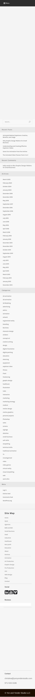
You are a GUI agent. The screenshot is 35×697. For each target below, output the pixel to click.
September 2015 (8, 253)
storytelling (6, 444)
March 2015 (6, 274)
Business (6, 328)
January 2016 (7, 239)
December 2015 (7, 243)
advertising (6, 306)
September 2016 (8, 211)
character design (8, 331)
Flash (4, 373)
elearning (6, 359)
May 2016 (6, 225)
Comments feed (8, 497)
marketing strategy (9, 401)
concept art (6, 338)
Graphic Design (9, 564)
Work (6, 521)
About (6, 551)
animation (6, 314)
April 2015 (6, 271)
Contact (7, 581)
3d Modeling (7, 303)
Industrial (8, 538)
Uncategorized (7, 458)
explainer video (7, 366)
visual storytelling (8, 472)
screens (5, 426)
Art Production (9, 561)
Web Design (8, 574)
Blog (6, 578)
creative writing (8, 342)
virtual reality (7, 468)
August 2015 (7, 257)
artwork (5, 317)
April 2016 (6, 229)
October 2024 (7, 186)
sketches (5, 433)
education (6, 356)
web (4, 475)
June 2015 (6, 264)
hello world (6, 166)
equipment (6, 363)
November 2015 (8, 246)
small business (7, 437)
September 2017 (8, 204)
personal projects (8, 416)
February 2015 (7, 278)
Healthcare (8, 541)
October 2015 (7, 250)
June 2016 (6, 222)
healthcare (6, 384)
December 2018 (8, 193)
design (5, 345)
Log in (5, 490)
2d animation (7, 296)
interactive (6, 394)
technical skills (7, 447)
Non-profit (8, 544)
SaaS (6, 534)
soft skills (6, 440)
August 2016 (7, 214)
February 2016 (7, 236)
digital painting (8, 352)
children (5, 335)
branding (6, 324)
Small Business (9, 531)
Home (6, 518)
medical (5, 405)
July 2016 (5, 218)
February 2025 (7, 183)
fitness (5, 370)
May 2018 (6, 200)
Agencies (7, 524)
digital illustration (8, 349)
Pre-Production (9, 568)
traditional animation (10, 451)
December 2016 (7, 207)
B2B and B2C (9, 528)
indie (4, 391)
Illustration (6, 387)
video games (7, 465)
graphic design (7, 380)
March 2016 (6, 232)
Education (8, 548)
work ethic (6, 479)
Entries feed (6, 493)
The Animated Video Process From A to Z (15, 155)
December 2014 (7, 285)
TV (3, 454)
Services (7, 554)
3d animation (7, 299)
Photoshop (6, 419)
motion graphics (8, 412)
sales (4, 423)
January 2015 (7, 281)
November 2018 (8, 197)
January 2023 (7, 190)
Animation (8, 558)
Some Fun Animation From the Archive (15, 151)
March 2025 (6, 179)
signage (5, 430)
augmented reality (8, 321)
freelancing (6, 377)
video (4, 461)
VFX (6, 571)
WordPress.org (7, 501)
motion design (7, 408)
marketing (6, 398)
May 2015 (6, 267)
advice (5, 310)
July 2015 (5, 260)
